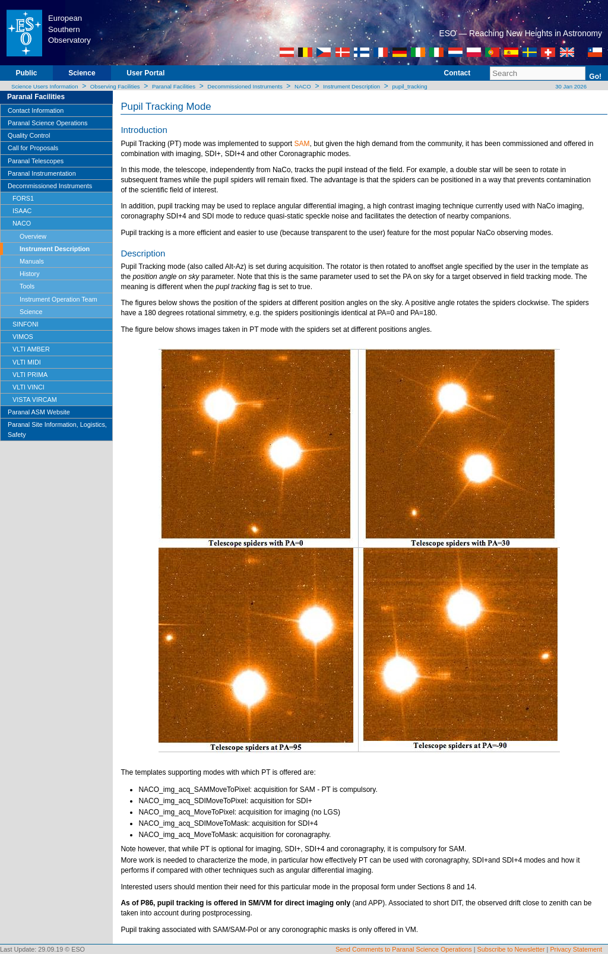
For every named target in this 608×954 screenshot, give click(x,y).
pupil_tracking (409, 86)
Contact (457, 73)
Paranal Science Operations (47, 122)
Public (26, 73)
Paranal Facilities (173, 86)
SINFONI (25, 324)
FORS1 (23, 198)
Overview (33, 236)
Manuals (32, 261)
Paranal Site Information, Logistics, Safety (57, 429)
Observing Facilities (115, 86)
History (30, 273)
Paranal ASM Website (39, 412)
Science (81, 73)
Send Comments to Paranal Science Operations (403, 949)
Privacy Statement (576, 949)
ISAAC (21, 210)
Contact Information (36, 110)
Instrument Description (351, 86)
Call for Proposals (33, 147)
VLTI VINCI (28, 387)
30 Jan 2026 (570, 86)
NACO (302, 86)
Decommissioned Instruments (244, 86)
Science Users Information (44, 86)
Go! (595, 76)
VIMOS (22, 336)
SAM (302, 144)
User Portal (145, 73)
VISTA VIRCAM (34, 399)
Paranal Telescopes (36, 160)
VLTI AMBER (31, 349)
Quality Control (29, 135)
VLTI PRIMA (30, 374)
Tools (27, 286)
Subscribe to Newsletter (511, 949)
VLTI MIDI (26, 362)
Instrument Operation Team (58, 299)
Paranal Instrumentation (42, 173)
